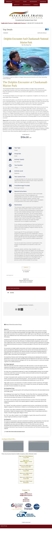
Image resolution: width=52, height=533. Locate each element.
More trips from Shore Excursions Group (14, 431)
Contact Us (26, 267)
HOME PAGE (9, 1)
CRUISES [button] (17, 1)
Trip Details (7, 29)
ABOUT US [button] (16, 4)
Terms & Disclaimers (26, 270)
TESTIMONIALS (26, 4)
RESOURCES (43, 1)
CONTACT (36, 4)
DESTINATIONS (33, 1)
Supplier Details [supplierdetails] (42, 32)
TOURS (24, 1)
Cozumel (12, 292)
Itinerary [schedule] (5, 32)
